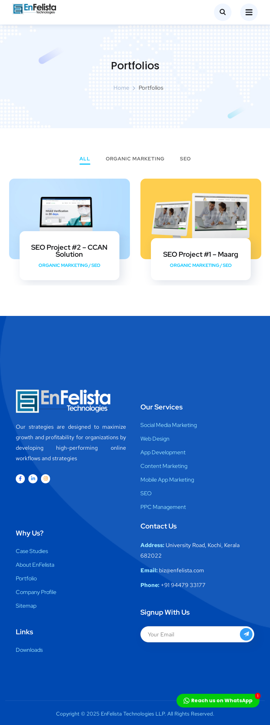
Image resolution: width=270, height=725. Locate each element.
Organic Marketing (135, 159)
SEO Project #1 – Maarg (200, 254)
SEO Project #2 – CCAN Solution (69, 251)
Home (121, 87)
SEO (185, 159)
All (84, 159)
